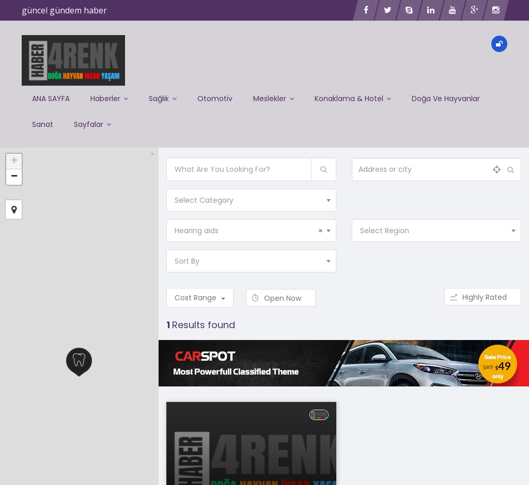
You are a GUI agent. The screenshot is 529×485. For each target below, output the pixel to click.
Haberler (109, 98)
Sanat (42, 124)
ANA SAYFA (51, 98)
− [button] (14, 177)
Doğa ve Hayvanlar (446, 98)
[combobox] (251, 200)
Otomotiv (214, 98)
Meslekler (273, 98)
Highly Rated (483, 297)
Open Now (281, 298)
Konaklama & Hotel (353, 98)
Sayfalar (92, 124)
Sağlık (163, 98)
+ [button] (14, 161)
